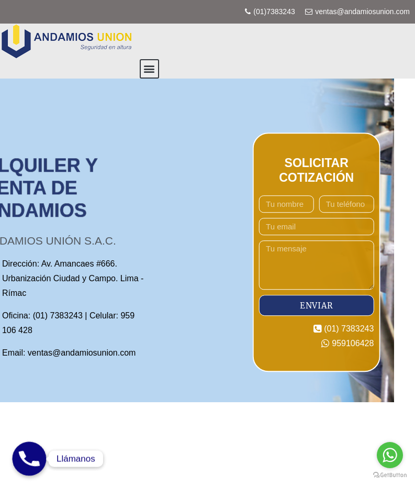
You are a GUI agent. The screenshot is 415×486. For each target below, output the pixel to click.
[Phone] (29, 459)
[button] (149, 69)
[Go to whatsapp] (390, 455)
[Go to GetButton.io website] (390, 475)
